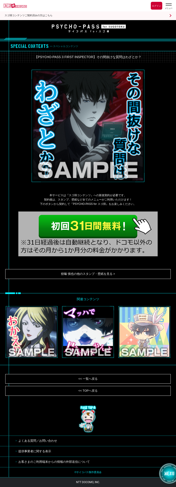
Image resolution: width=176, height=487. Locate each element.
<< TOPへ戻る (88, 390)
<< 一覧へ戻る (88, 378)
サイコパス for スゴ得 (89, 28)
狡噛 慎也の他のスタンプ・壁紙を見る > (88, 274)
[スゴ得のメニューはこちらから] (168, 6)
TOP (88, 419)
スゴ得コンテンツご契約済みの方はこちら (28, 15)
